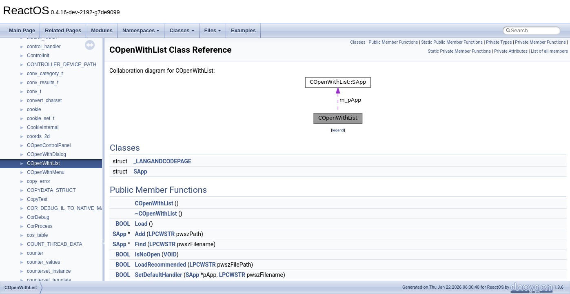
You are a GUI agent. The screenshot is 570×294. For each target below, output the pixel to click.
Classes (181, 30)
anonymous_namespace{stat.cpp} (64, 251)
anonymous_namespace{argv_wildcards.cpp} (76, 144)
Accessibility (40, 126)
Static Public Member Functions (452, 42)
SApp (140, 171)
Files (213, 30)
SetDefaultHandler (158, 275)
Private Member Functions (540, 42)
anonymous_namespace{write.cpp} (65, 278)
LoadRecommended (160, 264)
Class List (31, 90)
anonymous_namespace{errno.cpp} (65, 171)
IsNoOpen (147, 254)
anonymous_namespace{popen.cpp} (66, 233)
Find (140, 244)
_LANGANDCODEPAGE (162, 161)
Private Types (499, 42)
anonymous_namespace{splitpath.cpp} (69, 242)
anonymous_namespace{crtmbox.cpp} (68, 162)
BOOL (122, 223)
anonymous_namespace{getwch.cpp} (67, 197)
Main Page (22, 30)
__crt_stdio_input (45, 99)
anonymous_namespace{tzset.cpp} (65, 269)
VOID (170, 254)
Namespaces (141, 30)
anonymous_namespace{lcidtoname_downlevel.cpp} (84, 206)
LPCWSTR (162, 234)
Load (141, 223)
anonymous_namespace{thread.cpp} (66, 260)
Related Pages (63, 30)
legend (338, 130)
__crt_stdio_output (47, 108)
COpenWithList (154, 203)
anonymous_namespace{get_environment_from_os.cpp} (88, 180)
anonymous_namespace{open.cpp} (65, 224)
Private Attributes (511, 51)
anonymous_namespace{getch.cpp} (66, 189)
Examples (243, 30)
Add (140, 234)
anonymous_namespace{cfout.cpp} (65, 153)
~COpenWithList (156, 213)
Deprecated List (31, 54)
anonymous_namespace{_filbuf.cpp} (66, 135)
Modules (102, 30)
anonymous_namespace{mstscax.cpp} (69, 215)
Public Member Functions (393, 42)
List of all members (549, 51)
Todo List (23, 45)
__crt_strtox (40, 117)
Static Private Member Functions (459, 51)
